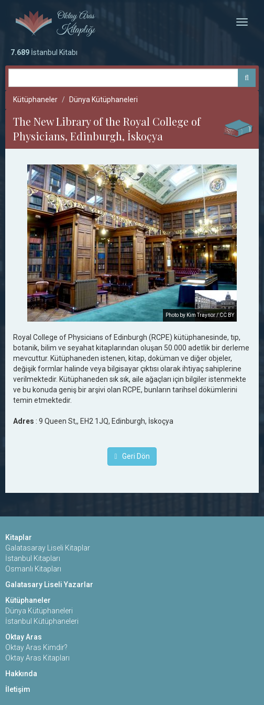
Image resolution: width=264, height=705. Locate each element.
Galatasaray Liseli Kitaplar (47, 548)
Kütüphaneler (35, 99)
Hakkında (21, 673)
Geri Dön (131, 456)
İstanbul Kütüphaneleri (42, 621)
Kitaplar (18, 537)
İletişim (17, 689)
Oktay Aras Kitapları (37, 658)
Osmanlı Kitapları (33, 569)
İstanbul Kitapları (32, 558)
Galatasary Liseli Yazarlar (49, 584)
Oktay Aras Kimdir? (36, 647)
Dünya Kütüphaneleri (103, 99)
